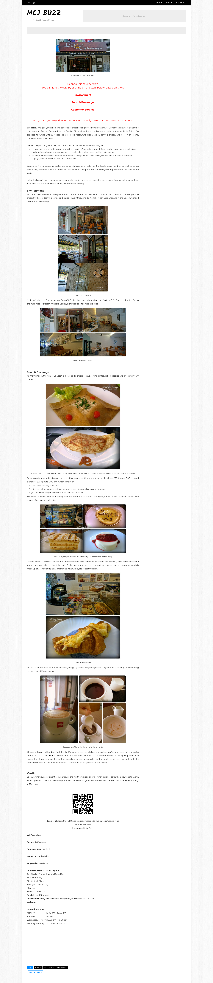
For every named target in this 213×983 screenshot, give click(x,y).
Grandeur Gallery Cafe (106, 300)
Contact (180, 2)
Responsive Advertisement (136, 16)
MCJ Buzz (44, 13)
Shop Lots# (62, 968)
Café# (38, 968)
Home (159, 2)
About (169, 2)
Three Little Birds (44, 756)
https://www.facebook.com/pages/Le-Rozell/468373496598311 (68, 899)
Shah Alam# (49, 968)
